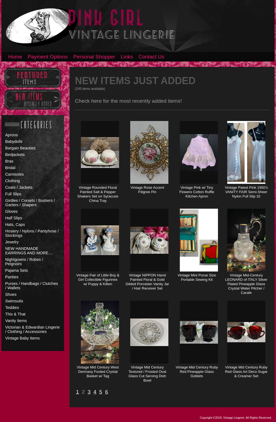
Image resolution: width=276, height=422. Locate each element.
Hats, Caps (15, 224)
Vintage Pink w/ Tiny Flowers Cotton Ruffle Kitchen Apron (196, 191)
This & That (15, 314)
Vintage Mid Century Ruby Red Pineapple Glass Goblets (197, 371)
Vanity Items (16, 320)
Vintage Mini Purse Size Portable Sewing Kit (197, 277)
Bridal (10, 168)
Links (127, 57)
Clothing (12, 181)
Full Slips (13, 194)
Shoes (11, 294)
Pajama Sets (16, 270)
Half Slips (13, 218)
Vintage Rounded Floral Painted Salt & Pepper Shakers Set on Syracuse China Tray (97, 194)
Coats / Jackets (18, 187)
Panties (12, 277)
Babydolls (14, 141)
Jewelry (12, 242)
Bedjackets (15, 154)
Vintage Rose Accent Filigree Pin (147, 189)
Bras (9, 161)
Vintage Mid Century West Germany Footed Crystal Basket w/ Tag (98, 371)
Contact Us (151, 57)
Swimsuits (14, 301)
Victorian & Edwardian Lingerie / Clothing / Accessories (32, 329)
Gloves (11, 211)
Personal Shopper (94, 57)
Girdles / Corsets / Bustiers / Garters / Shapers (30, 202)
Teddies (12, 307)
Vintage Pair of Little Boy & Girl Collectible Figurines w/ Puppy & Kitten (97, 279)
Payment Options (48, 57)
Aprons (11, 135)
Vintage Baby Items (22, 338)
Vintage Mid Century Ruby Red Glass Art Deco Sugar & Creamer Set (246, 371)
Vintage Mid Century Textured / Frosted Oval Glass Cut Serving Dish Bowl (147, 373)
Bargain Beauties (20, 148)
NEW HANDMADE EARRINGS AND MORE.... (29, 250)
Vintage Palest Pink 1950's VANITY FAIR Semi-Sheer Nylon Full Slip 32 (246, 191)
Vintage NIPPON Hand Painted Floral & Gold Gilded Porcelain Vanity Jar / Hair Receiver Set (147, 281)
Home (15, 57)
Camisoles (14, 174)
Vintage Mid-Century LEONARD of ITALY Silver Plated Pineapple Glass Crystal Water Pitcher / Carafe (246, 284)
